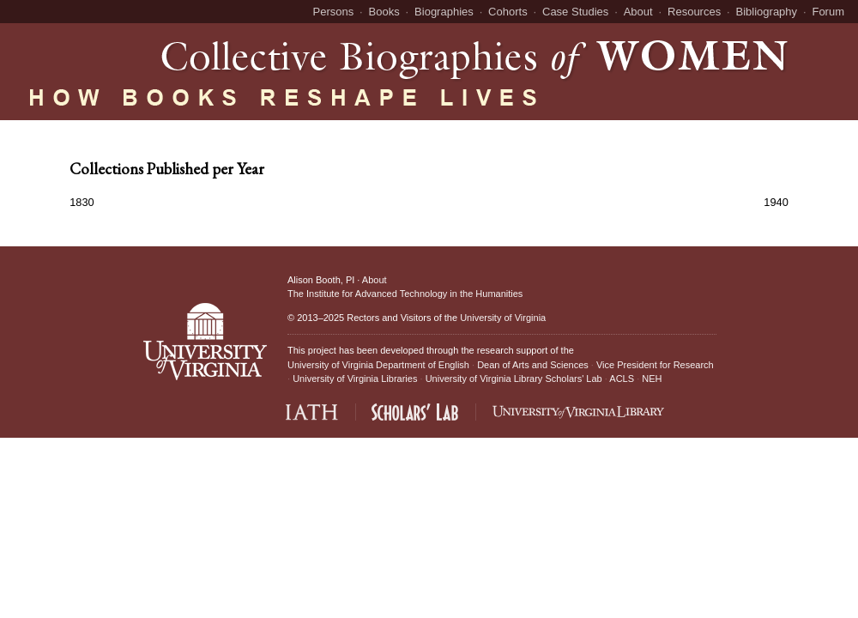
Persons (333, 11)
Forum (828, 11)
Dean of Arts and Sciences (533, 365)
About (638, 11)
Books (384, 11)
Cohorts (508, 11)
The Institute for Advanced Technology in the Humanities (405, 293)
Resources (694, 11)
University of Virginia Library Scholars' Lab (514, 378)
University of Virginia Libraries (355, 378)
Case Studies (575, 11)
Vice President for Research (655, 365)
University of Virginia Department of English (378, 365)
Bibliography (767, 11)
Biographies (444, 11)
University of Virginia (503, 317)
